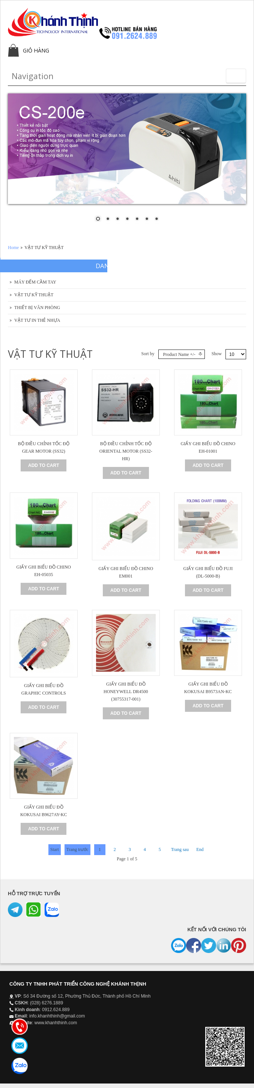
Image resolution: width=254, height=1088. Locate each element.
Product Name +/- (179, 354)
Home (13, 247)
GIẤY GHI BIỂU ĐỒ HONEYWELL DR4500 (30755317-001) (126, 691)
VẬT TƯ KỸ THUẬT (33, 294)
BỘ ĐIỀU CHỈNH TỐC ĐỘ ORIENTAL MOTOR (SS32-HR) (125, 451)
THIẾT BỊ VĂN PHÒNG (37, 307)
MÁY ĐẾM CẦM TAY (35, 282)
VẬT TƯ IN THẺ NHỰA (37, 320)
